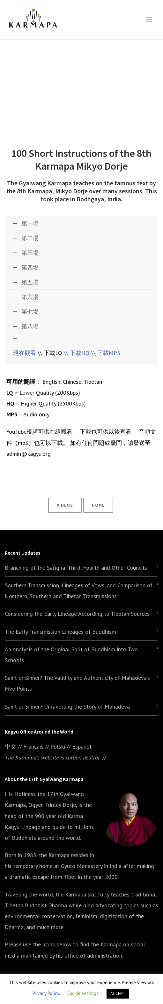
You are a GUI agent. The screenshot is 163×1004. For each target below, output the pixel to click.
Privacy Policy (46, 993)
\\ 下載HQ (77, 353)
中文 (10, 746)
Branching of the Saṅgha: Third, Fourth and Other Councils (76, 567)
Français (33, 746)
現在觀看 (24, 353)
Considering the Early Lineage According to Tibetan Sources (77, 613)
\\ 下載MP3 (105, 353)
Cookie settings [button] (83, 993)
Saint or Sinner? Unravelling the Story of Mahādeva (67, 706)
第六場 (26, 297)
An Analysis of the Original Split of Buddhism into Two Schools (71, 655)
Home (98, 505)
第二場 (26, 238)
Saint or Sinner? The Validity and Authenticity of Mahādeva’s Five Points (77, 683)
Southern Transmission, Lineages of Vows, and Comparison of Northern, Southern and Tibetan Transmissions (78, 591)
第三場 (26, 252)
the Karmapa (54, 855)
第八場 (26, 326)
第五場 (26, 282)
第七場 (26, 311)
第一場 (26, 223)
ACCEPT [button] (117, 993)
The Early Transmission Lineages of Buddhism (60, 631)
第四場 (26, 267)
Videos (65, 505)
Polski (57, 746)
